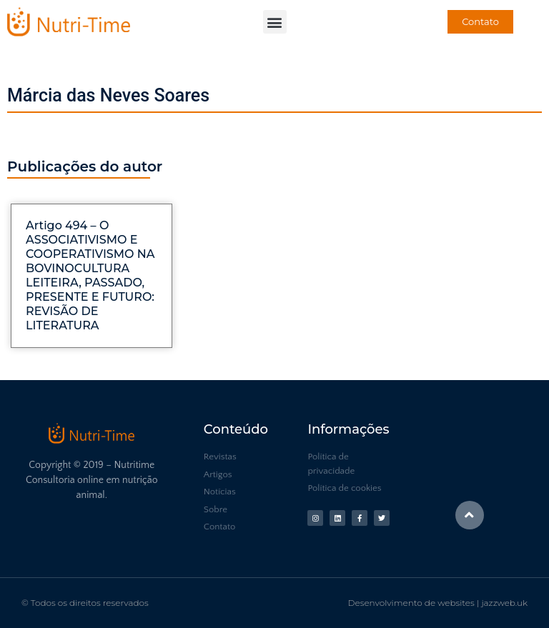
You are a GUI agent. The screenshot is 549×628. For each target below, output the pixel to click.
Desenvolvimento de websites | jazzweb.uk (438, 602)
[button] (275, 22)
